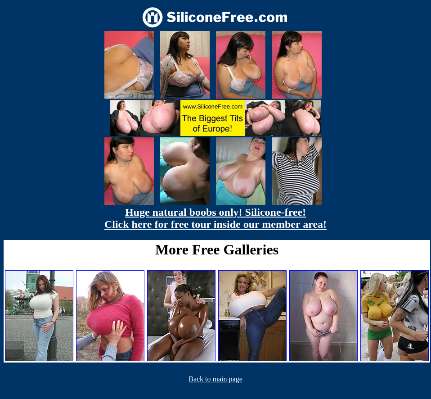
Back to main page (215, 379)
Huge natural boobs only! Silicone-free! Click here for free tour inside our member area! (215, 218)
